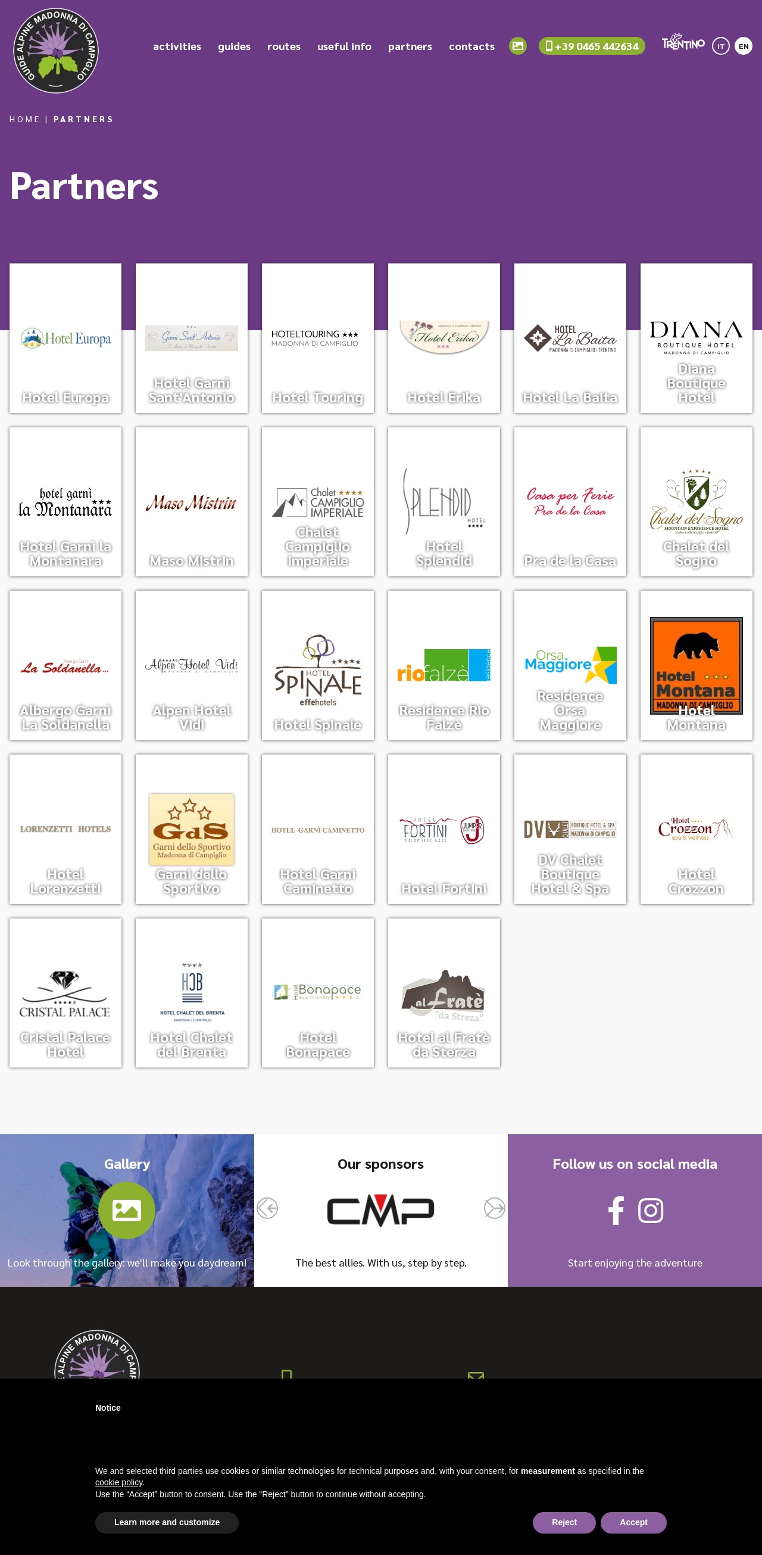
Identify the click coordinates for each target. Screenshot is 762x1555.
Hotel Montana (696, 716)
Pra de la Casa (570, 560)
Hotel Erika (443, 396)
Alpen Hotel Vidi (191, 716)
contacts (472, 53)
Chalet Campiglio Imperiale (317, 545)
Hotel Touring (317, 396)
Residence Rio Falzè (444, 716)
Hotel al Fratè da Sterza (444, 1043)
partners (410, 53)
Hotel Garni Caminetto (317, 880)
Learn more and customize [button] (167, 1522)
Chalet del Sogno (696, 552)
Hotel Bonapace (318, 1043)
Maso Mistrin (191, 560)
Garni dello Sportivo (191, 880)
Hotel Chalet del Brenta (191, 1043)
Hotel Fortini (443, 887)
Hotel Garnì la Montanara (65, 552)
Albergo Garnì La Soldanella (65, 716)
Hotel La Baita (570, 396)
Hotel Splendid (444, 552)
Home (25, 118)
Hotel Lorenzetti (65, 880)
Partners (84, 118)
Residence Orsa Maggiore (570, 709)
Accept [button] (634, 1522)
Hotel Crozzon (696, 880)
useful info (344, 53)
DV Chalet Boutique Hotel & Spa (570, 873)
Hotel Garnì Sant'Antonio (192, 389)
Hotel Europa (65, 396)
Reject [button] (564, 1522)
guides (234, 53)
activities (177, 53)
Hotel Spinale (317, 723)
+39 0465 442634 (592, 53)
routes (284, 53)
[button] (267, 1208)
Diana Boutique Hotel (696, 382)
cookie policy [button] (118, 1482)
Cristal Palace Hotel (65, 1043)
